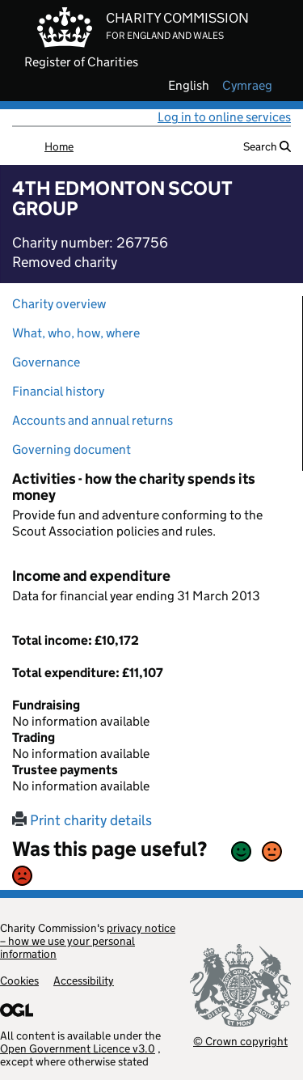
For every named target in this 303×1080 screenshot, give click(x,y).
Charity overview (59, 303)
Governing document (71, 449)
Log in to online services (224, 117)
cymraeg (247, 85)
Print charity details (82, 820)
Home (59, 146)
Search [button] (267, 146)
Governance (46, 362)
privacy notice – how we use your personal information (87, 941)
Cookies (19, 980)
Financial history (58, 391)
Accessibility (83, 980)
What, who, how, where (76, 333)
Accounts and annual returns (92, 420)
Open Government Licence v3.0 (77, 1048)
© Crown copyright (240, 1041)
